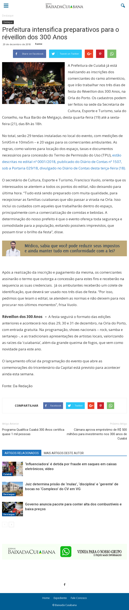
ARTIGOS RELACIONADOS (22, 453)
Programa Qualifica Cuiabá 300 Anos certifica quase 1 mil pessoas (33, 432)
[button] (123, 5)
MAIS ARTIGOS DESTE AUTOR (64, 453)
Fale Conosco (79, 598)
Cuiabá (7, 474)
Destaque (8, 22)
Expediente (60, 598)
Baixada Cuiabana (66, 605)
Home (46, 598)
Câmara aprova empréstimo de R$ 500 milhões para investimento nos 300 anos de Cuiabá (97, 434)
